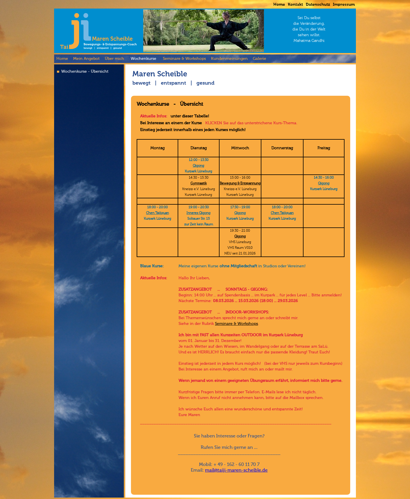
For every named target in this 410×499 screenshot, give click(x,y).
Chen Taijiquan (157, 213)
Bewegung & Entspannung (240, 183)
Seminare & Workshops (236, 324)
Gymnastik (198, 183)
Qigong (198, 166)
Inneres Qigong (198, 213)
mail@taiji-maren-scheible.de (236, 470)
